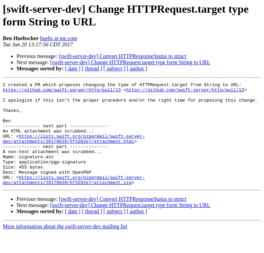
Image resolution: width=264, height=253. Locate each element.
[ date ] (72, 68)
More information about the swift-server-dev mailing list (65, 247)
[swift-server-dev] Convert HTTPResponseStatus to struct (122, 56)
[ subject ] (114, 68)
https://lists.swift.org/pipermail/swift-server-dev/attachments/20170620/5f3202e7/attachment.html (74, 150)
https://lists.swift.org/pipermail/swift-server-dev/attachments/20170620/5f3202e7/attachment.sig (74, 200)
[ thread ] (92, 68)
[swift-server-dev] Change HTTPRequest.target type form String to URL (130, 62)
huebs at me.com (58, 38)
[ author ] (137, 68)
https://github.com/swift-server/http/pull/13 (62, 92)
